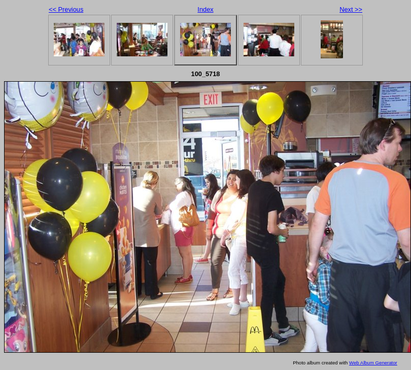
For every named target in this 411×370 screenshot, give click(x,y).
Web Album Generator (373, 362)
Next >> (350, 9)
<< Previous (66, 9)
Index (205, 9)
